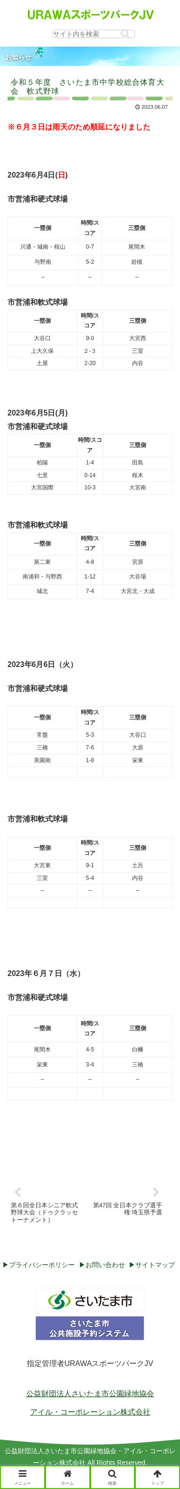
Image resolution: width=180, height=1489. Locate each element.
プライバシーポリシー (42, 1265)
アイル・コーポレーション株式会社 (90, 1412)
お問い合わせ (105, 1265)
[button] (125, 33)
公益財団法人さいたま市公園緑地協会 (90, 1394)
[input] (94, 34)
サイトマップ (155, 1265)
